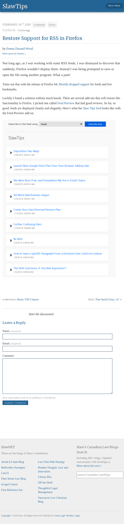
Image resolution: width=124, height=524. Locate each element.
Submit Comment (15, 403)
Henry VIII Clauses (28, 299)
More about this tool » (89, 465)
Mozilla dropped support (74, 84)
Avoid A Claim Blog (12, 461)
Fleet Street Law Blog (13, 478)
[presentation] (32, 412)
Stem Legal (60, 515)
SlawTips (15, 6)
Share (52, 24)
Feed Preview (65, 103)
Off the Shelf (45, 482)
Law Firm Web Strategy (51, 461)
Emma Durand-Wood (19, 48)
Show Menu (114, 5)
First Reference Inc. (12, 489)
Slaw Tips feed (92, 108)
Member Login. (73, 515)
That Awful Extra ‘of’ (107, 299)
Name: (12, 331)
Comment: (8, 355)
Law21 (5, 473)
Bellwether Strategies (13, 467)
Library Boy (45, 476)
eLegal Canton (9, 484)
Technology (23, 30)
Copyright (5, 515)
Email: (12, 343)
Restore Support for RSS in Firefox (42, 38)
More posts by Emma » (14, 53)
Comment (39, 24)
